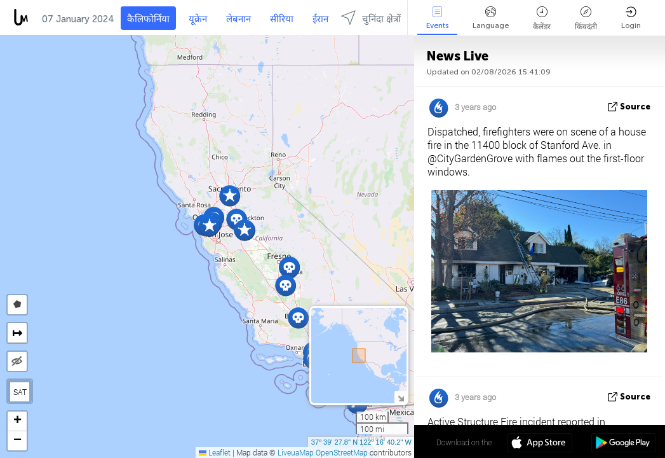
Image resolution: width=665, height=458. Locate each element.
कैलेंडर (542, 18)
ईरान (320, 19)
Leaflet (215, 452)
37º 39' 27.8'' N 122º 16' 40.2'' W (361, 442)
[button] (289, 267)
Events (437, 18)
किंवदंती (586, 18)
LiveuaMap (296, 452)
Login (631, 18)
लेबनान (238, 19)
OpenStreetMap (342, 452)
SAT (20, 392)
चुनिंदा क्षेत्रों (371, 17)
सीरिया (281, 19)
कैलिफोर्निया (148, 19)
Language (491, 18)
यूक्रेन (198, 19)
